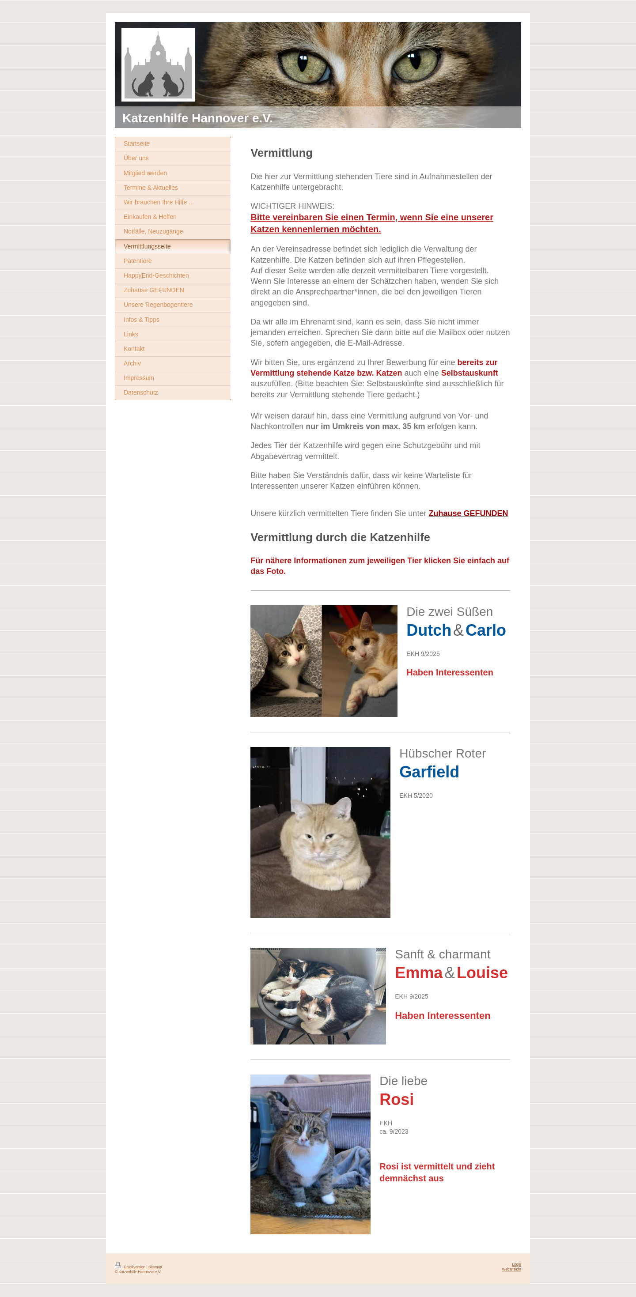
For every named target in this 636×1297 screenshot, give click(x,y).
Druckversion (131, 1267)
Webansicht (511, 1269)
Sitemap (155, 1267)
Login (517, 1264)
